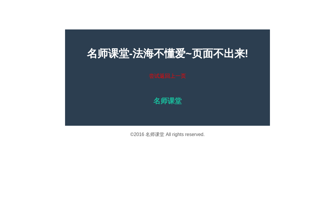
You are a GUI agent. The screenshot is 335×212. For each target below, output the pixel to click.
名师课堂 (154, 134)
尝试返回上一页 (167, 76)
